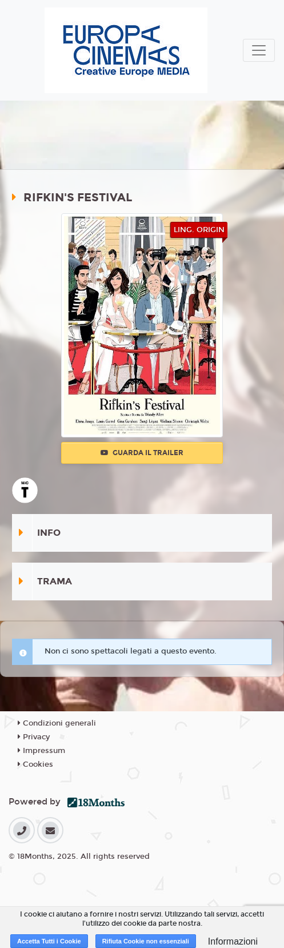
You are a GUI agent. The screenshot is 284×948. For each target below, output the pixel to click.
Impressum (41, 750)
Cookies (35, 764)
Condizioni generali (57, 723)
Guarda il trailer (142, 453)
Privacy (34, 737)
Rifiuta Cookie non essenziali (145, 941)
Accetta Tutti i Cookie (49, 941)
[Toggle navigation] (259, 50)
